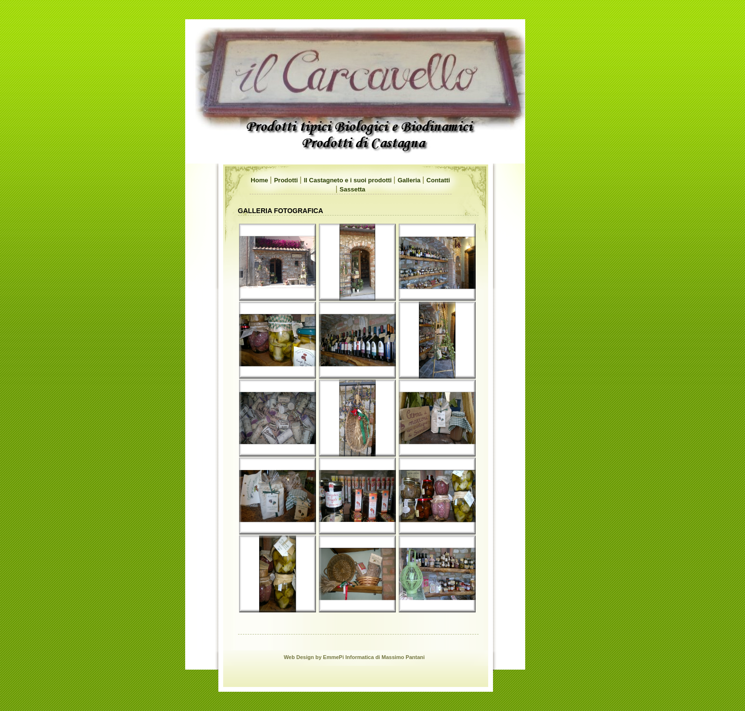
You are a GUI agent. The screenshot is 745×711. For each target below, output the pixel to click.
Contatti (438, 180)
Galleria (410, 180)
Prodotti (287, 180)
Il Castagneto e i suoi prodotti (348, 180)
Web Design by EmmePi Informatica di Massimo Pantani (354, 657)
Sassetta (352, 189)
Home (260, 180)
